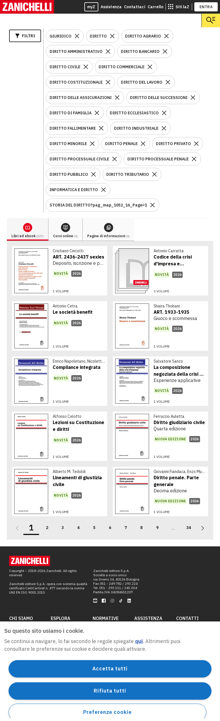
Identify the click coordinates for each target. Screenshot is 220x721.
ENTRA (206, 6)
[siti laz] (178, 7)
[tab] (27, 229)
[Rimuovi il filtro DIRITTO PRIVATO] (196, 144)
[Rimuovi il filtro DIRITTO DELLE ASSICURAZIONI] (117, 97)
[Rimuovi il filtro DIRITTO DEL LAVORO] (168, 82)
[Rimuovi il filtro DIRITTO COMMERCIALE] (150, 67)
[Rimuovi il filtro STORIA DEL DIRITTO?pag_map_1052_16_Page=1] (152, 205)
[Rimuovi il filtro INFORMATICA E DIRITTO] (103, 190)
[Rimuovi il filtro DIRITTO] (112, 36)
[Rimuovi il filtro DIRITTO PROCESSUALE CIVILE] (114, 159)
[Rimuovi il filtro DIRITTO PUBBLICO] (93, 174)
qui (139, 641)
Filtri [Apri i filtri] (25, 35)
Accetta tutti (110, 668)
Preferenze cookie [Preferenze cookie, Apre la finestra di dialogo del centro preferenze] (107, 712)
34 (188, 527)
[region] (110, 671)
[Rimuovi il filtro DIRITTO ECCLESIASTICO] (164, 113)
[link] (59, 270)
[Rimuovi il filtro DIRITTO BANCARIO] (165, 51)
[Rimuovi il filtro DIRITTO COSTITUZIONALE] (108, 82)
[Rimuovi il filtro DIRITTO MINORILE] (92, 144)
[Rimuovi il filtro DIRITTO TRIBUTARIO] (154, 174)
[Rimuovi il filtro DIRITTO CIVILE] (86, 67)
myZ (91, 6)
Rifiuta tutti (110, 690)
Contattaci (134, 6)
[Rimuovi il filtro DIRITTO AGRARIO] (166, 36)
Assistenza (111, 6)
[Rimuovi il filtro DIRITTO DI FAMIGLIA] (97, 113)
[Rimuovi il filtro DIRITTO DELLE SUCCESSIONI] (193, 97)
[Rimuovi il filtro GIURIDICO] (77, 36)
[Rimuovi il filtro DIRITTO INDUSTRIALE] (164, 128)
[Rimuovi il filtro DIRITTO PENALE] (143, 144)
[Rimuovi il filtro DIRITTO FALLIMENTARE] (101, 128)
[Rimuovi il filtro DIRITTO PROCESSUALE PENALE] (194, 159)
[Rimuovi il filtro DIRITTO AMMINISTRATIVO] (108, 51)
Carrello (155, 6)
